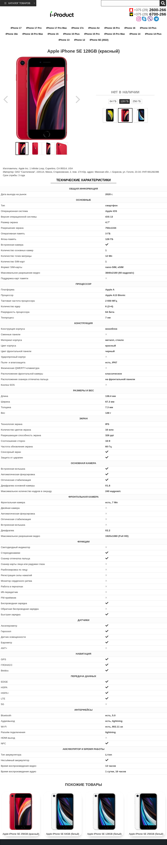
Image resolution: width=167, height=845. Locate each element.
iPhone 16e (12, 34)
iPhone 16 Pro (112, 28)
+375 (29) (147, 10)
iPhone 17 (16, 28)
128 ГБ (124, 101)
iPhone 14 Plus (153, 34)
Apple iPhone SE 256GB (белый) (146, 834)
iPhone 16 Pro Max (32, 34)
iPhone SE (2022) (99, 40)
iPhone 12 (79, 40)
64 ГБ (113, 101)
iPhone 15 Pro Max (114, 34)
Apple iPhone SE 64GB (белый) (62, 834)
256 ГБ (137, 101)
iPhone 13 (64, 40)
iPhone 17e (77, 28)
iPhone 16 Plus (148, 28)
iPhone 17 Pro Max (56, 28)
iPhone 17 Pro (34, 28)
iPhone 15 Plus (71, 34)
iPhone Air (94, 28)
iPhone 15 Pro (92, 34)
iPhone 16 (129, 28)
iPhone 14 (134, 34)
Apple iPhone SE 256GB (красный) (21, 834)
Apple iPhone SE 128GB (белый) (104, 834)
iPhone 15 (53, 34)
